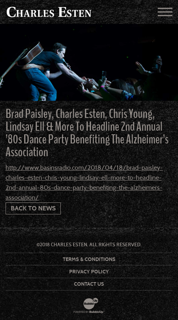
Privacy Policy (89, 271)
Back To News (33, 208)
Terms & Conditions (89, 259)
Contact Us (89, 284)
